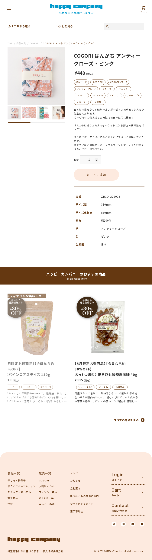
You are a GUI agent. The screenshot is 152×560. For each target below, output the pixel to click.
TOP (10, 43)
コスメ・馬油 (47, 504)
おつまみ (108, 387)
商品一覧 (21, 43)
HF (34, 387)
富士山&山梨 (46, 498)
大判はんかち (47, 486)
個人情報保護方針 (53, 551)
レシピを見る (64, 26)
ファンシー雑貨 (48, 492)
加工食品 (13, 498)
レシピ (74, 473)
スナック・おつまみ (19, 492)
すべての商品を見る (126, 420)
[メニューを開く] (9, 9)
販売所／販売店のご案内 (84, 496)
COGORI (34, 43)
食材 (10, 504)
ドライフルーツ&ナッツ (21, 486)
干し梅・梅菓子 (17, 480)
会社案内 (75, 488)
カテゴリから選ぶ (19, 26)
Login (117, 474)
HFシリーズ (50, 387)
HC (17, 387)
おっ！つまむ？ (90, 387)
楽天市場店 (76, 511)
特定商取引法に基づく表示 (23, 551)
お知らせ (75, 480)
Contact (120, 505)
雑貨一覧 (45, 473)
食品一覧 (14, 473)
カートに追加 (96, 174)
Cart (116, 490)
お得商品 (125, 387)
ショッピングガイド (82, 504)
